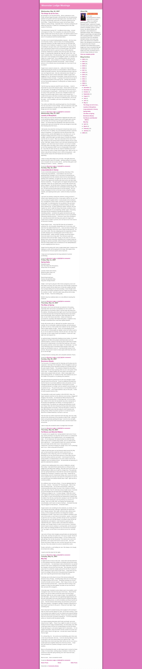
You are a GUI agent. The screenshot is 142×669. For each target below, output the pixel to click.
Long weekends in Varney (49, 170)
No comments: (66, 111)
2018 (83, 68)
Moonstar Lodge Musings (55, 5)
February (86, 128)
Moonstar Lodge (93, 13)
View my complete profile (87, 54)
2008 (83, 83)
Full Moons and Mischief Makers (52, 432)
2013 (83, 76)
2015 (83, 74)
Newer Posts (44, 662)
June (85, 100)
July (85, 98)
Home (59, 662)
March (85, 126)
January (86, 130)
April (85, 124)
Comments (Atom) (53, 666)
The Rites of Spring (47, 305)
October (86, 92)
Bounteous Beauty (47, 361)
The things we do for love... (50, 13)
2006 (83, 133)
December (87, 87)
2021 (83, 61)
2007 (83, 85)
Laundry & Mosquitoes (48, 115)
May (85, 102)
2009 (83, 81)
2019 (83, 65)
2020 (83, 63)
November (87, 89)
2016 (83, 72)
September (87, 94)
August (86, 96)
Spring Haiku (45, 262)
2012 (83, 79)
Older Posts (74, 662)
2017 (83, 70)
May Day (44, 558)
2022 (83, 59)
